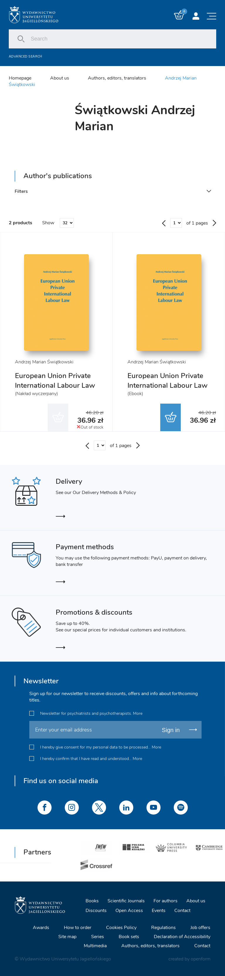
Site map (67, 936)
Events (159, 910)
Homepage (20, 78)
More (137, 713)
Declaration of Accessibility (182, 936)
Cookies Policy (121, 927)
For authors (166, 901)
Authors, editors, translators (117, 78)
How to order (77, 927)
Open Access (129, 910)
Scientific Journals (126, 901)
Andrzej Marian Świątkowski (44, 362)
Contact (182, 910)
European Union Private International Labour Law (55, 380)
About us (59, 78)
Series (97, 936)
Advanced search (25, 56)
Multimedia (95, 946)
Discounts (96, 910)
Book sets (129, 936)
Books (92, 901)
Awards (41, 927)
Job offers (200, 927)
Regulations (163, 927)
